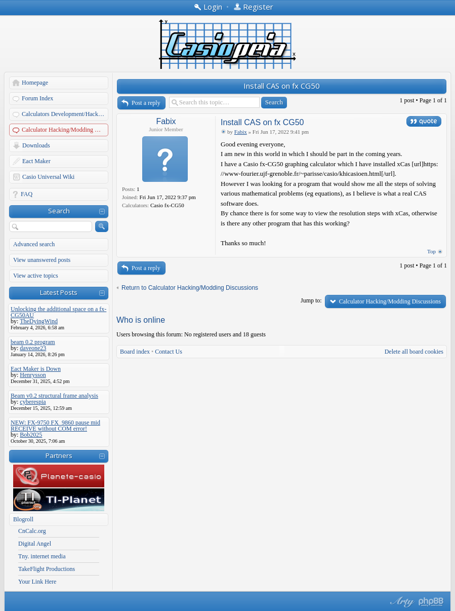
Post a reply (146, 102)
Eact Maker (36, 161)
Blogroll (23, 519)
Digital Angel (34, 543)
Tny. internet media (42, 556)
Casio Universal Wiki (48, 176)
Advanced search (34, 244)
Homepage (35, 82)
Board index (135, 351)
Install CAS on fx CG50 (281, 86)
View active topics (35, 275)
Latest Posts (58, 292)
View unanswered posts (41, 259)
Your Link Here (37, 581)
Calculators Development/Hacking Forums (65, 114)
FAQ (26, 194)
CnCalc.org (32, 530)
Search (59, 210)
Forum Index (37, 98)
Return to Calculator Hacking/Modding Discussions (189, 288)
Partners (59, 455)
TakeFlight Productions (46, 568)
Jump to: (311, 300)
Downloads (36, 145)
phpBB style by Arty (401, 602)
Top (431, 251)
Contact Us (168, 351)
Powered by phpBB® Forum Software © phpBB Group (431, 602)
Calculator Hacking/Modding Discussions (65, 129)
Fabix (166, 121)
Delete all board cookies (414, 351)
